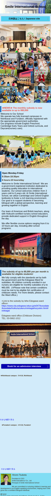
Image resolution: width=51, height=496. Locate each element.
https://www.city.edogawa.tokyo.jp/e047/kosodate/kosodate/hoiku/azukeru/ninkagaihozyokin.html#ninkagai (25, 308)
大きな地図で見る (7, 420)
